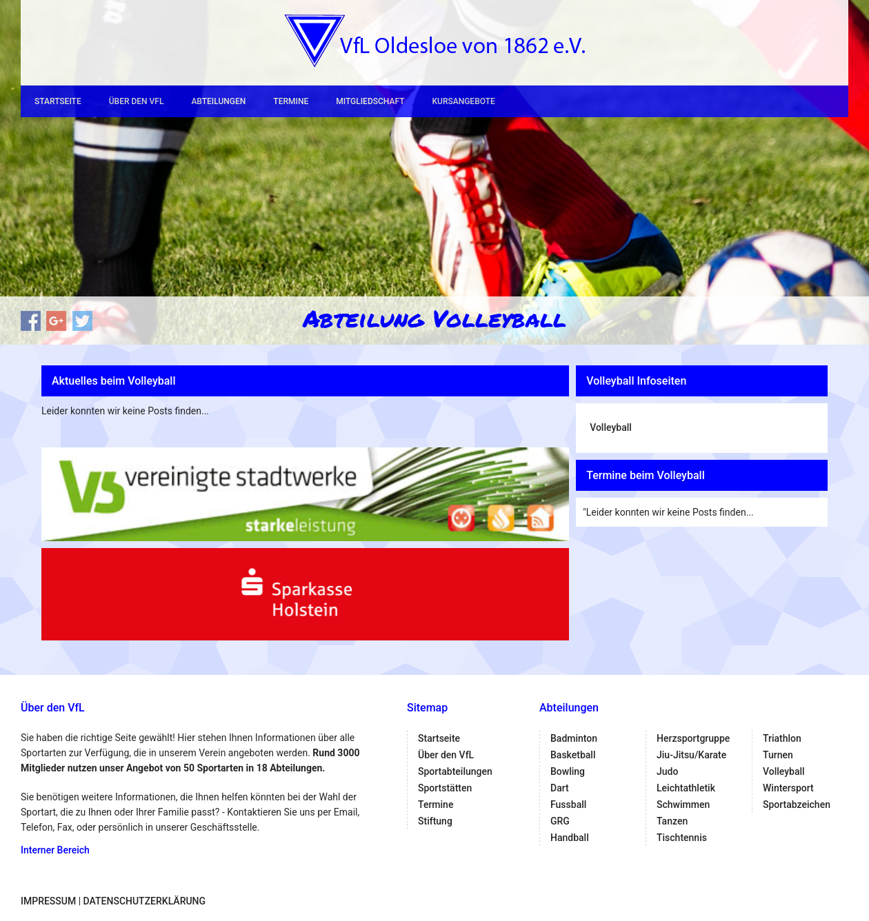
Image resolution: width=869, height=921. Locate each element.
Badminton (573, 738)
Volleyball (611, 427)
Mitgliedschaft (370, 101)
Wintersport (788, 787)
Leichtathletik (686, 787)
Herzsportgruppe (693, 738)
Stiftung (435, 821)
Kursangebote (463, 101)
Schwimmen (683, 804)
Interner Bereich (55, 850)
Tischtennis (682, 837)
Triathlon (782, 738)
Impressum (48, 901)
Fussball (568, 804)
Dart (559, 787)
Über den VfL (136, 101)
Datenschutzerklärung (144, 901)
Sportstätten (445, 787)
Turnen (778, 754)
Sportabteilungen (455, 771)
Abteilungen (218, 101)
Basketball (572, 754)
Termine (290, 101)
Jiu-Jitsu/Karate (691, 754)
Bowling (567, 771)
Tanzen (672, 821)
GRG (560, 821)
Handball (569, 837)
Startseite (57, 101)
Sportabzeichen (796, 804)
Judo (667, 771)
